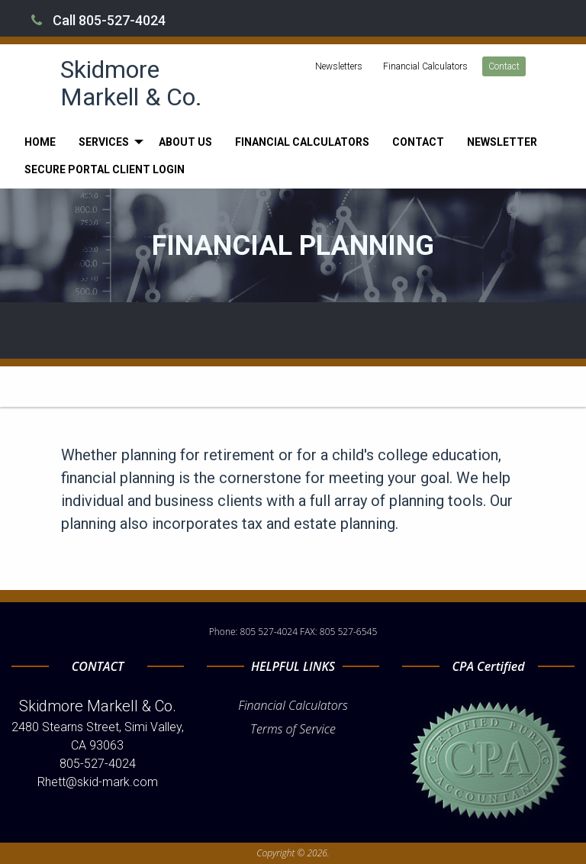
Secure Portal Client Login (104, 169)
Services (104, 142)
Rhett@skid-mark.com (97, 782)
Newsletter (502, 142)
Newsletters (338, 66)
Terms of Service (293, 729)
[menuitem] (40, 142)
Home (40, 142)
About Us (185, 142)
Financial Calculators (425, 66)
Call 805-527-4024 (98, 20)
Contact (504, 66)
